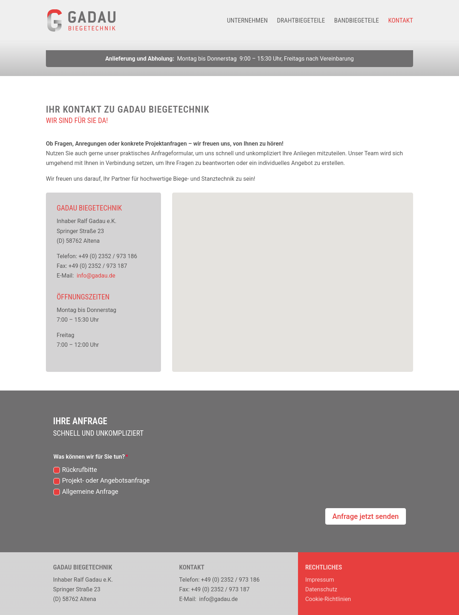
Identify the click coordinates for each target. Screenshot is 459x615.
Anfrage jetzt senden (365, 516)
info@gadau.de (96, 275)
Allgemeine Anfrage (85, 491)
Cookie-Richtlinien (328, 599)
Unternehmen (247, 21)
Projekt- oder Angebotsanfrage (101, 480)
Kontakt (400, 21)
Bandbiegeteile (356, 21)
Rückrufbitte (75, 469)
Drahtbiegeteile (301, 21)
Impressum (319, 579)
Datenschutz (321, 589)
